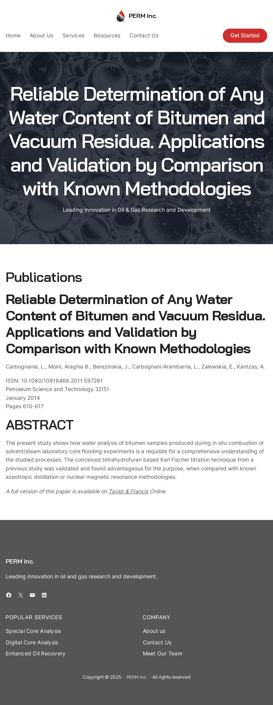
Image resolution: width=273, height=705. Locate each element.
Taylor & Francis (128, 491)
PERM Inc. (143, 15)
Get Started (244, 35)
